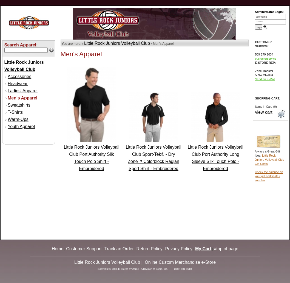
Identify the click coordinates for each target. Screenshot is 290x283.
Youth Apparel (21, 126)
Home (58, 248)
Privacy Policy (179, 248)
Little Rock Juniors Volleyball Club (117, 43)
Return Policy (150, 248)
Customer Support (84, 248)
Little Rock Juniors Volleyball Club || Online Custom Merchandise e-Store (145, 262)
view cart (263, 112)
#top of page (226, 248)
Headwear (18, 83)
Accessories (19, 76)
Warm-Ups (18, 119)
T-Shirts (15, 112)
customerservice (266, 58)
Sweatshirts (19, 105)
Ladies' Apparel (23, 90)
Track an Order (119, 248)
